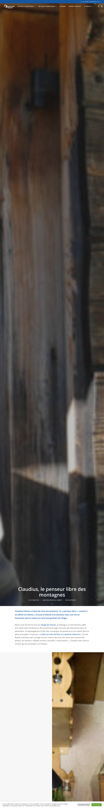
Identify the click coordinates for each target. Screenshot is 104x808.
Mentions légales (10, 790)
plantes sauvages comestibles (69, 434)
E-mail (44, 722)
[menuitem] (91, 1)
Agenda (63, 6)
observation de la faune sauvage (63, 348)
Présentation (34, 784)
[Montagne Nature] (9, 6)
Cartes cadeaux (75, 6)
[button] (98, 6)
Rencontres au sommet (54, 45)
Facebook (58, 784)
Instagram (58, 787)
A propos (88, 6)
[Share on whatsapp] (52, 681)
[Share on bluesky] (54, 681)
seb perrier (72, 45)
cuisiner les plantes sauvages (60, 443)
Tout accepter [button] (96, 805)
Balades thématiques (48, 6)
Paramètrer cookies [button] (83, 805)
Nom (18, 722)
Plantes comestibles (26, 6)
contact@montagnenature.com (92, 1)
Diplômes (33, 787)
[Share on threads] (49, 681)
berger (53, 143)
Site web (70, 722)
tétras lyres (20, 487)
